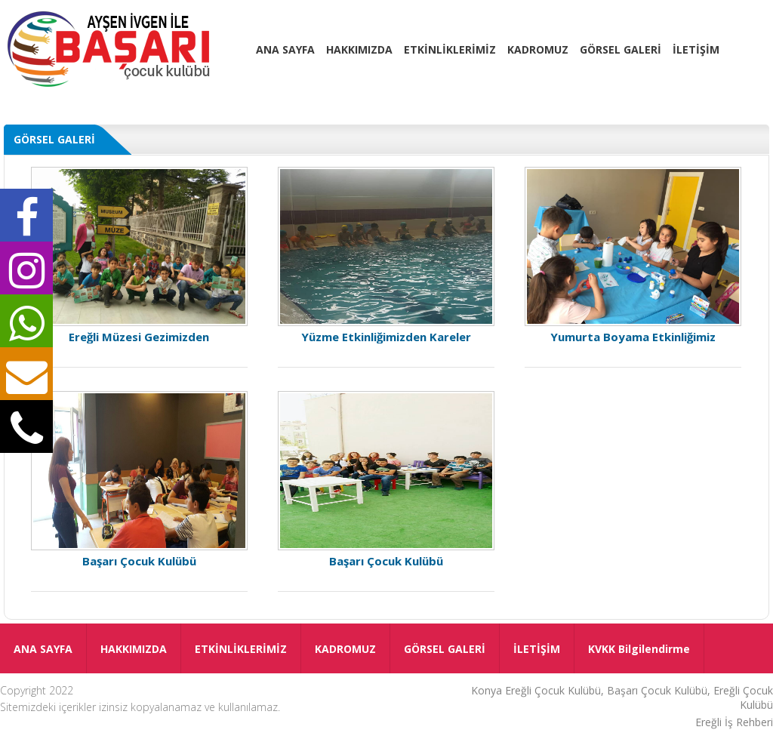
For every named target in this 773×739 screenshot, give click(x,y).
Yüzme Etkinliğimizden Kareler (386, 255)
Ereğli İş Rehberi (734, 722)
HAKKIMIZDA (359, 49)
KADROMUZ (537, 49)
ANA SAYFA (285, 49)
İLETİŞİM (696, 49)
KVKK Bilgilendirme (639, 649)
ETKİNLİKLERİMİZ (450, 49)
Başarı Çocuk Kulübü (139, 479)
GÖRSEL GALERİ (620, 49)
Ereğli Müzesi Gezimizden (139, 255)
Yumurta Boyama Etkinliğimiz (633, 255)
